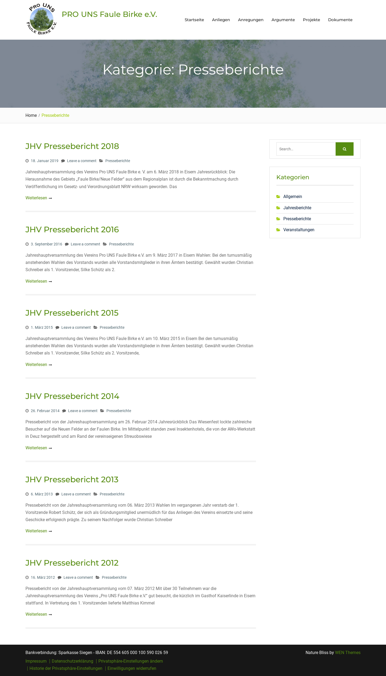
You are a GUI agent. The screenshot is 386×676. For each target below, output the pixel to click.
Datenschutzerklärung (72, 661)
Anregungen (250, 19)
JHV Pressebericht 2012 (71, 563)
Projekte (311, 19)
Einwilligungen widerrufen (131, 668)
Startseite (194, 19)
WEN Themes (348, 652)
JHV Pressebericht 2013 (71, 479)
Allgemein (292, 196)
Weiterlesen (36, 197)
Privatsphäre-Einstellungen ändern (130, 661)
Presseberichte (117, 161)
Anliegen (221, 19)
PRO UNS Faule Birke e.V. (109, 14)
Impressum (36, 661)
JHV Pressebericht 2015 (71, 313)
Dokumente (340, 19)
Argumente (283, 19)
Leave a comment (81, 161)
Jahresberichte (297, 207)
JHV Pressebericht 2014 (72, 396)
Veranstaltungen (298, 229)
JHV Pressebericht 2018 (72, 146)
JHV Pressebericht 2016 (72, 229)
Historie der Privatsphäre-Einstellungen (65, 668)
